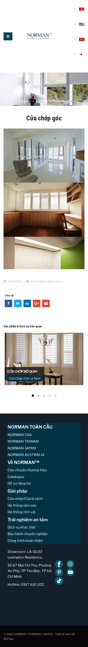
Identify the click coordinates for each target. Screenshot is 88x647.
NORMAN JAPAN (22, 448)
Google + (36, 303)
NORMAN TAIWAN (23, 441)
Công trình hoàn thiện (25, 541)
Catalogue (16, 477)
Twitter (18, 303)
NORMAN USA (20, 435)
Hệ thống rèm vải (21, 512)
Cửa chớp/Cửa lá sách (25, 499)
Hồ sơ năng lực (19, 483)
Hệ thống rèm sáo (22, 505)
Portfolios (42, 101)
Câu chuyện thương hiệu (27, 470)
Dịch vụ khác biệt (21, 527)
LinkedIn (27, 303)
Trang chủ (24, 101)
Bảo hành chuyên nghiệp (27, 534)
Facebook (8, 303)
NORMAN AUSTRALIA (26, 455)
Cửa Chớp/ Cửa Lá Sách (46, 281)
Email (46, 303)
